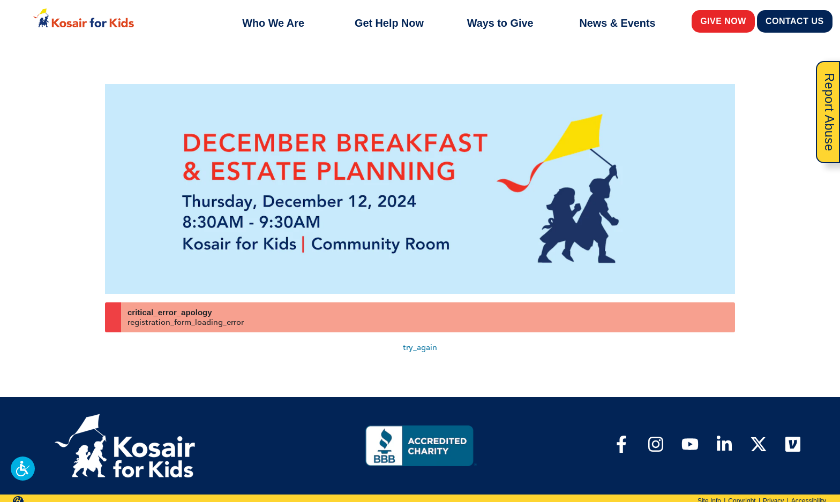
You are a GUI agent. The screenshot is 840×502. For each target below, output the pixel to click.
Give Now (723, 21)
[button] (23, 469)
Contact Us (795, 21)
